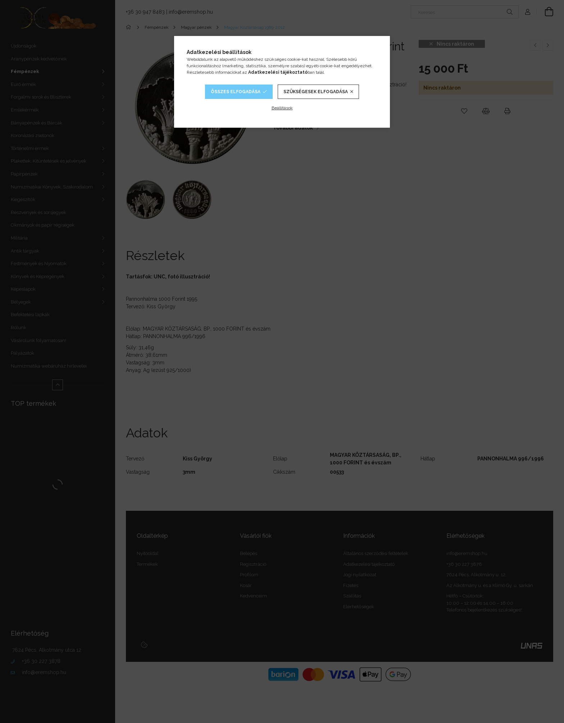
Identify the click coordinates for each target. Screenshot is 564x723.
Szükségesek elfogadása (315, 91)
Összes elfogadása (235, 91)
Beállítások (282, 107)
